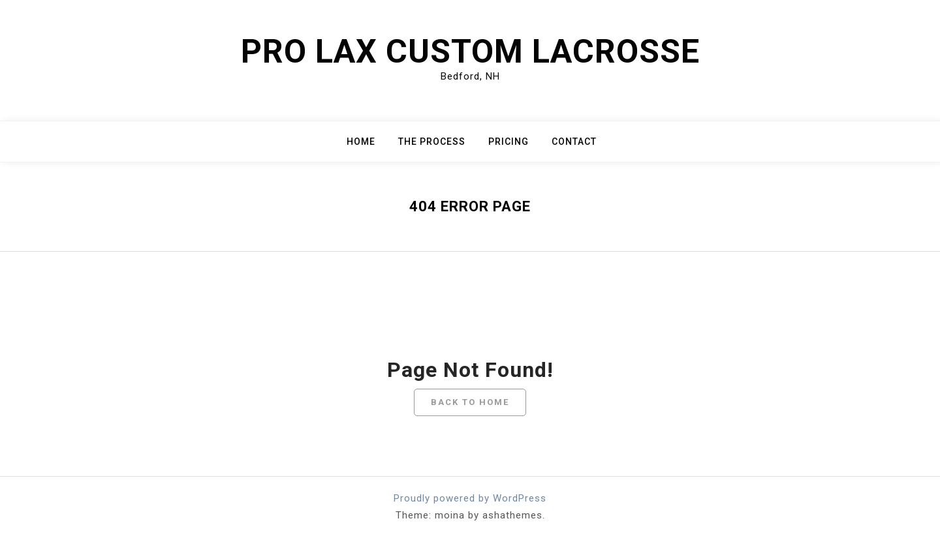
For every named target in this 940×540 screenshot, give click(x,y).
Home (361, 141)
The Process (431, 141)
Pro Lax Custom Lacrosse (470, 51)
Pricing (508, 141)
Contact (574, 141)
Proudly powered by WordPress (470, 498)
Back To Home (470, 402)
